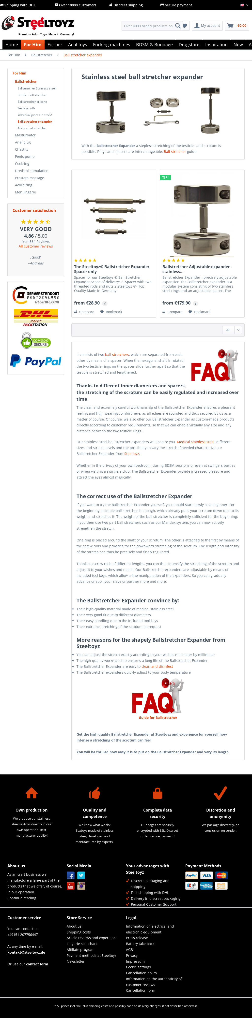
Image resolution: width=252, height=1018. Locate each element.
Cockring (22, 163)
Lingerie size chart (82, 943)
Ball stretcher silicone (32, 102)
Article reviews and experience (92, 937)
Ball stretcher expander (34, 121)
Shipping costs (79, 932)
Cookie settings (138, 967)
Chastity (21, 149)
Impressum (135, 961)
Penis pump (25, 156)
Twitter (81, 876)
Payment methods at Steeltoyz (91, 955)
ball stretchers (117, 354)
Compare (84, 311)
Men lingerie (25, 192)
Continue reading (21, 898)
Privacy (132, 955)
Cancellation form (140, 990)
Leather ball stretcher (32, 95)
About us (74, 926)
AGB (129, 949)
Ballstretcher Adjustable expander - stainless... (197, 269)
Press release (137, 937)
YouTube (71, 886)
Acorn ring (23, 185)
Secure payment (176, 5)
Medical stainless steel (195, 441)
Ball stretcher (175, 151)
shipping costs (98, 1006)
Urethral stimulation (31, 170)
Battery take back (140, 943)
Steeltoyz (131, 453)
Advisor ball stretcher (32, 128)
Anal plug (23, 142)
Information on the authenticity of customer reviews (154, 981)
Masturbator (25, 135)
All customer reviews (36, 246)
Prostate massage (29, 177)
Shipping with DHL (18, 5)
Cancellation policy (141, 973)
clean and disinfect (157, 666)
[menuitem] (152, 28)
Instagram (81, 886)
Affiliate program (80, 949)
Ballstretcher (26, 81)
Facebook (71, 876)
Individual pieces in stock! (34, 115)
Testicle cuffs (26, 108)
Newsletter (76, 961)
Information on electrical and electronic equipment (150, 929)
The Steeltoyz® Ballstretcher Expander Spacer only (111, 269)
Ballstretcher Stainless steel (36, 88)
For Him (19, 73)
